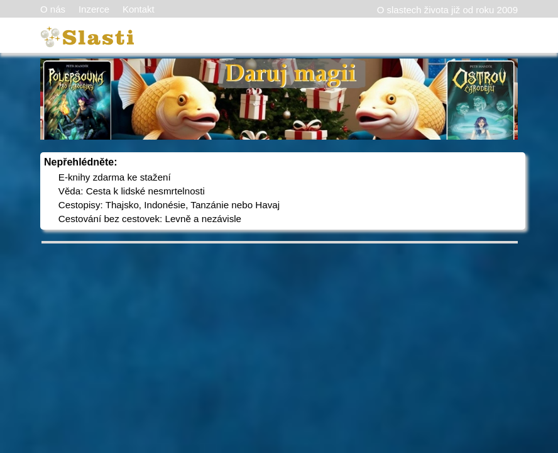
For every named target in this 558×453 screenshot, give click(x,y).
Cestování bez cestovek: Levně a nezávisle (149, 218)
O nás (52, 9)
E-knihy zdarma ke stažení (114, 177)
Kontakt (139, 9)
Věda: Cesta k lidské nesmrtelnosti (131, 191)
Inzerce (94, 9)
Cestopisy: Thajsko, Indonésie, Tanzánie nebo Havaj (169, 204)
